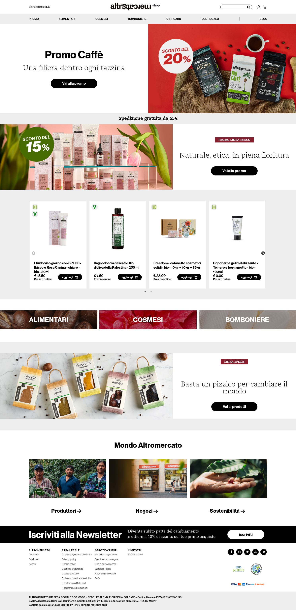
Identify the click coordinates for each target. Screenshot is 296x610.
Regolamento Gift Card (74, 582)
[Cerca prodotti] (236, 7)
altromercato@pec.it (94, 604)
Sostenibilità (228, 510)
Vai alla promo (74, 83)
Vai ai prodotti (234, 407)
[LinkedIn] (264, 551)
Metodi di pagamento (106, 553)
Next (263, 253)
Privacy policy (69, 558)
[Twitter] (247, 551)
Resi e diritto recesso (105, 563)
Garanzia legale (103, 567)
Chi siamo (34, 553)
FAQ (97, 577)
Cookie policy (69, 563)
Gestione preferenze (72, 567)
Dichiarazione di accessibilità (76, 577)
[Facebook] (231, 551)
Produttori (67, 510)
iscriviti (246, 533)
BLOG (263, 19)
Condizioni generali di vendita (77, 553)
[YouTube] (256, 551)
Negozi (148, 510)
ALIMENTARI (48, 320)
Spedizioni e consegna (106, 558)
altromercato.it (39, 7)
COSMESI (148, 320)
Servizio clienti (135, 553)
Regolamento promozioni (74, 586)
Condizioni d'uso (70, 572)
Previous (33, 253)
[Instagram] (239, 551)
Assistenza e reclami (105, 572)
